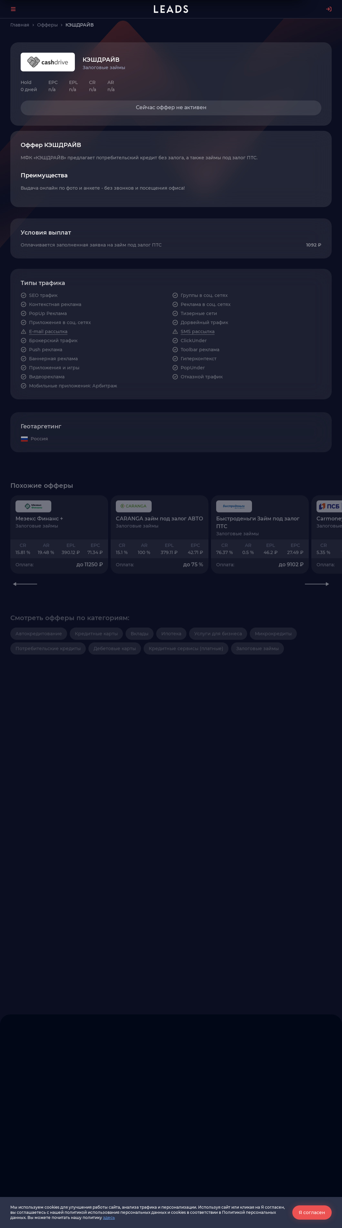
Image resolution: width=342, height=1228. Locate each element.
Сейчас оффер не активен (171, 107)
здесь (109, 1217)
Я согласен (312, 1212)
